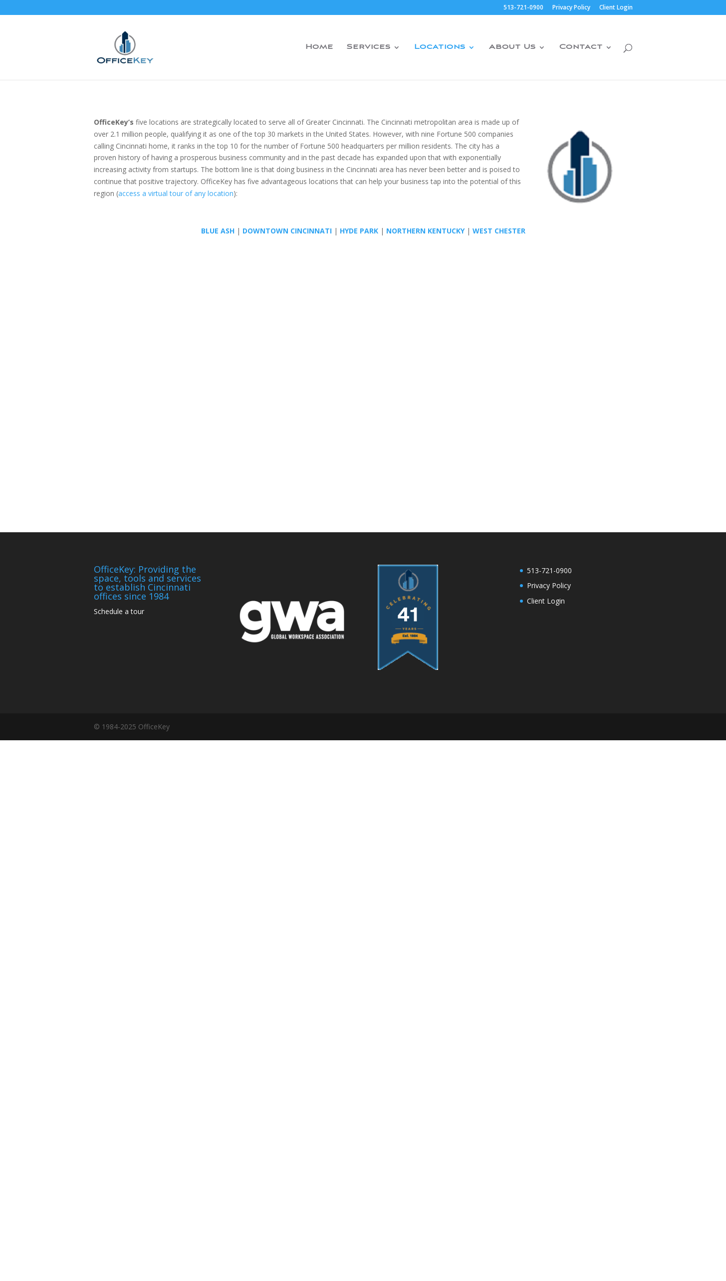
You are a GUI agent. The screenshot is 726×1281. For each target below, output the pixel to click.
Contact (581, 47)
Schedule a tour (119, 611)
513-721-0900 (523, 7)
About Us (512, 47)
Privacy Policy (571, 7)
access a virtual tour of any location (176, 193)
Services (369, 47)
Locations (440, 47)
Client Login (616, 7)
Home (319, 47)
